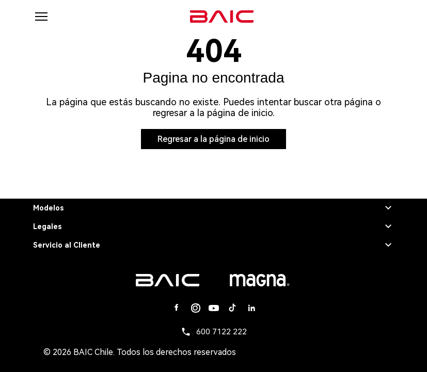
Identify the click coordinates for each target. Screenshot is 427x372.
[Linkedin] (251, 308)
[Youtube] (214, 308)
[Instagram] (195, 308)
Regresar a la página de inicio (213, 139)
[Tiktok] (232, 308)
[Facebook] (176, 308)
